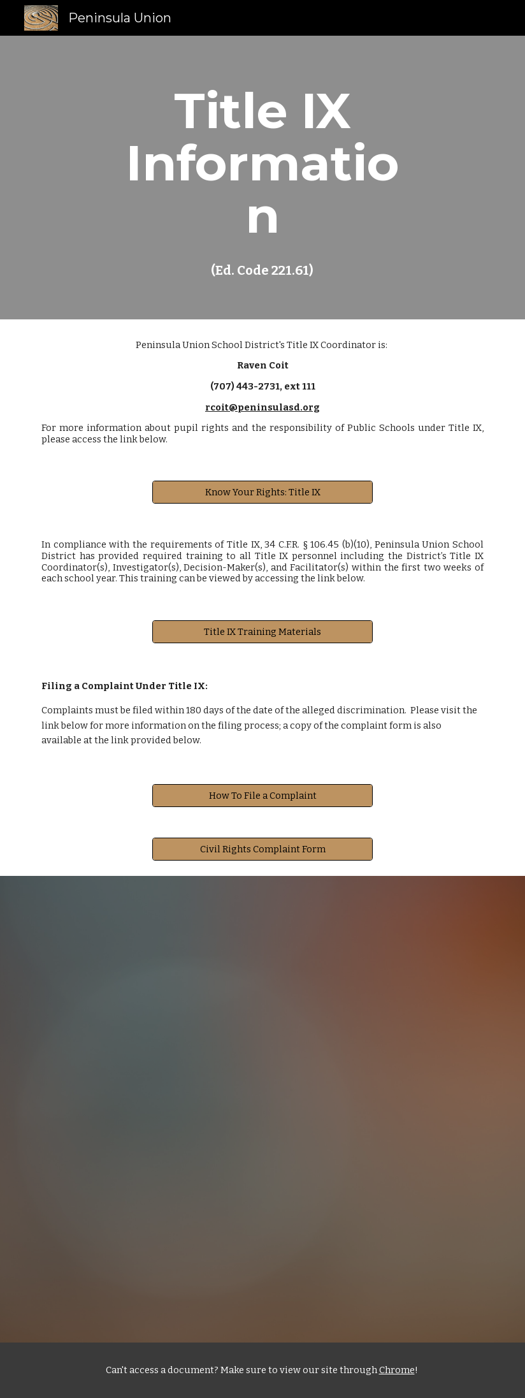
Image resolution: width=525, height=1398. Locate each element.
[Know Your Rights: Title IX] (262, 492)
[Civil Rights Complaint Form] (262, 849)
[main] (262, 177)
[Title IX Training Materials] (262, 631)
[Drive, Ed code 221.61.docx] (262, 1109)
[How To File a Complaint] (262, 795)
